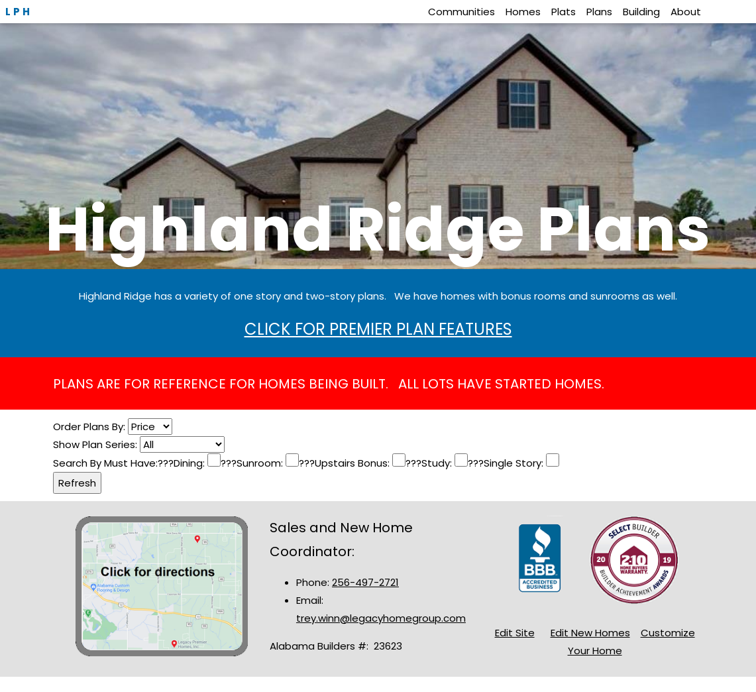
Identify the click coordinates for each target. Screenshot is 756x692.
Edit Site (515, 633)
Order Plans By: (90, 426)
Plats (563, 12)
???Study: (430, 463)
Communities (461, 12)
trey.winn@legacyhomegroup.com (381, 618)
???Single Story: (507, 463)
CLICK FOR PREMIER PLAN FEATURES (378, 329)
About (686, 12)
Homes (523, 12)
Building (641, 12)
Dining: (190, 463)
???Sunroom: (253, 463)
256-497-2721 (365, 582)
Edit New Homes (590, 633)
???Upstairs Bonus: (345, 463)
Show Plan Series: (96, 444)
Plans (599, 12)
